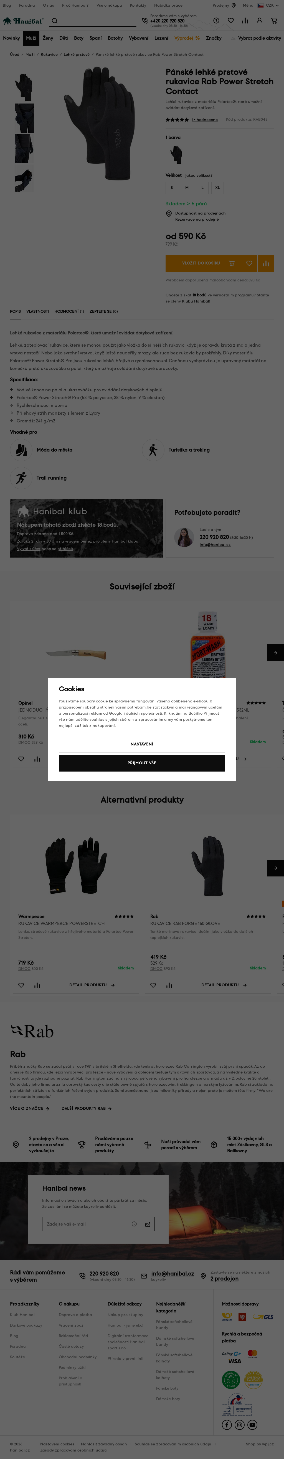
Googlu (116, 713)
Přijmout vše (142, 763)
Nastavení (142, 744)
